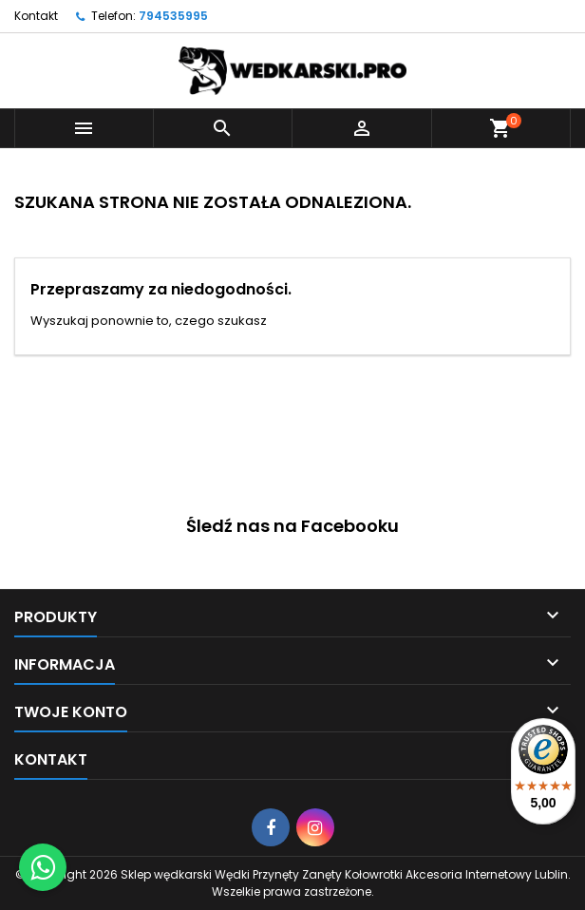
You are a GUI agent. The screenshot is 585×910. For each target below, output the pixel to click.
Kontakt (36, 16)
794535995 (173, 16)
